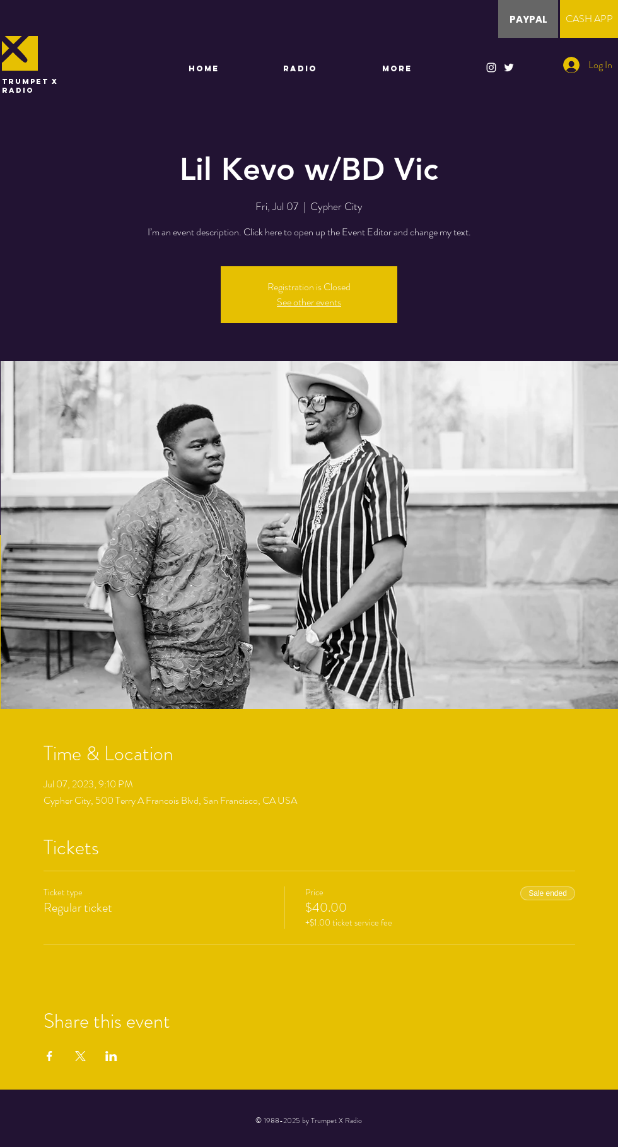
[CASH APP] (589, 19)
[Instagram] (491, 67)
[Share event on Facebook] (49, 1056)
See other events (309, 302)
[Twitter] (509, 67)
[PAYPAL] (528, 19)
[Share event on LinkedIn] (111, 1056)
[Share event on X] (80, 1056)
